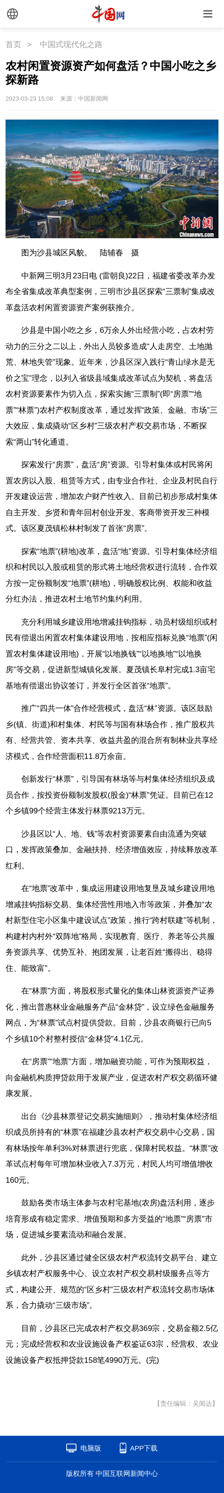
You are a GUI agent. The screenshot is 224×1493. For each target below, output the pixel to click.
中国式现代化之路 (71, 44)
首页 (13, 44)
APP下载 (143, 1448)
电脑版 (90, 1448)
